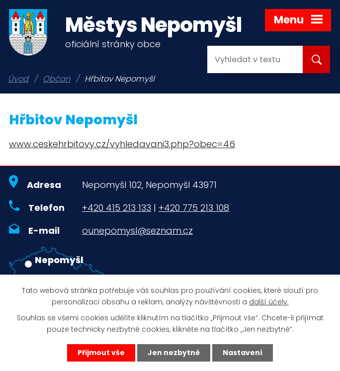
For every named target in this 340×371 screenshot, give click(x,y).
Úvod (18, 79)
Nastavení (242, 353)
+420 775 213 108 (194, 207)
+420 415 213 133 (116, 207)
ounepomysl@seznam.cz (137, 230)
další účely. (269, 302)
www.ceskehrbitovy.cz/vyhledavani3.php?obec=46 (122, 144)
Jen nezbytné (174, 353)
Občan (56, 79)
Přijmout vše (101, 353)
